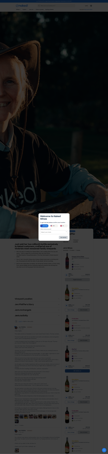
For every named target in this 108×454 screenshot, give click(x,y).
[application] (104, 450)
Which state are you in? (45, 229)
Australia (44, 226)
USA (52, 226)
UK (62, 226)
